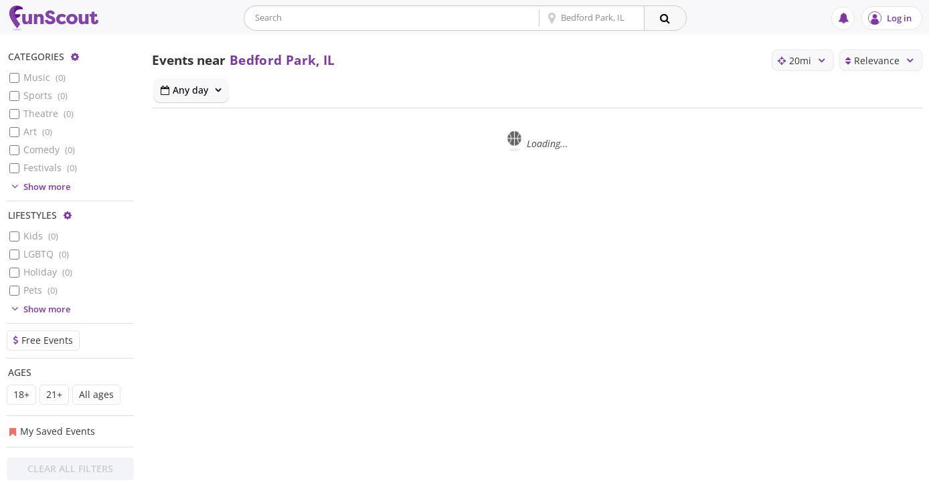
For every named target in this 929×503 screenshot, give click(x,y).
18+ (21, 394)
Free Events (43, 340)
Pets (40, 290)
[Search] (665, 18)
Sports (45, 95)
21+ (54, 394)
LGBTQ (46, 253)
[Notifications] (843, 18)
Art (37, 131)
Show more (38, 187)
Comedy (49, 149)
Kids (40, 235)
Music (44, 77)
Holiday (47, 272)
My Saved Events (52, 431)
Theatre (48, 113)
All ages (96, 394)
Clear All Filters (70, 468)
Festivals (50, 167)
